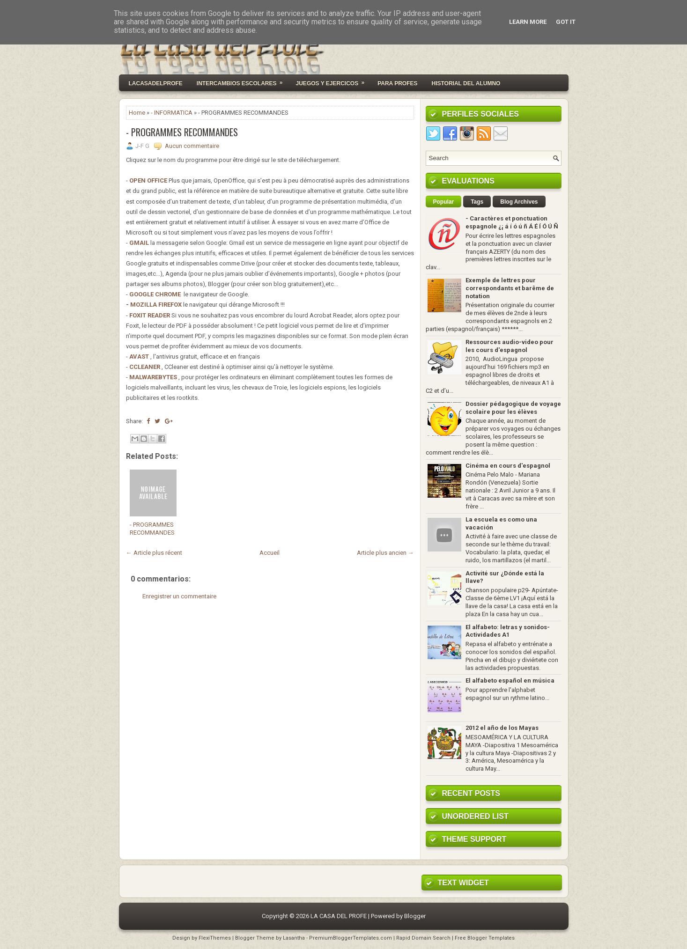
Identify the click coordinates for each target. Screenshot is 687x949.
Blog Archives (519, 202)
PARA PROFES (397, 83)
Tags (477, 202)
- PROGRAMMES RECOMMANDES (182, 132)
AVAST (139, 356)
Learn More (528, 21)
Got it (566, 21)
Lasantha (294, 938)
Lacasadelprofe (156, 83)
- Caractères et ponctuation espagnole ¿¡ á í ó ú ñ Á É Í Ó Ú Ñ (511, 222)
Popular (443, 202)
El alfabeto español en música (509, 680)
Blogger (415, 916)
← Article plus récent (154, 552)
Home (137, 112)
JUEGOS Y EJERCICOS (333, 81)
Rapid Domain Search (423, 938)
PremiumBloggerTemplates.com (350, 938)
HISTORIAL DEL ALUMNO (465, 83)
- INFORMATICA (171, 112)
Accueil (269, 552)
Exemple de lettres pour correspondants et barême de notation (509, 288)
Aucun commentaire (192, 145)
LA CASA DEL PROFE (338, 916)
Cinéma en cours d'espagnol (507, 465)
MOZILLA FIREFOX (156, 304)
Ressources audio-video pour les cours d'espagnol (509, 345)
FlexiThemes (215, 938)
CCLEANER (144, 366)
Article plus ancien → (385, 552)
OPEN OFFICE (148, 180)
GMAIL (139, 242)
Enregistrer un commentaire (179, 596)
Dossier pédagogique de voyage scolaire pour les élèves (513, 407)
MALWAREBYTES (153, 377)
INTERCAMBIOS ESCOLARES (243, 81)
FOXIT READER (149, 315)
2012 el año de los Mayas (502, 727)
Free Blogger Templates (485, 938)
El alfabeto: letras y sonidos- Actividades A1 (507, 631)
